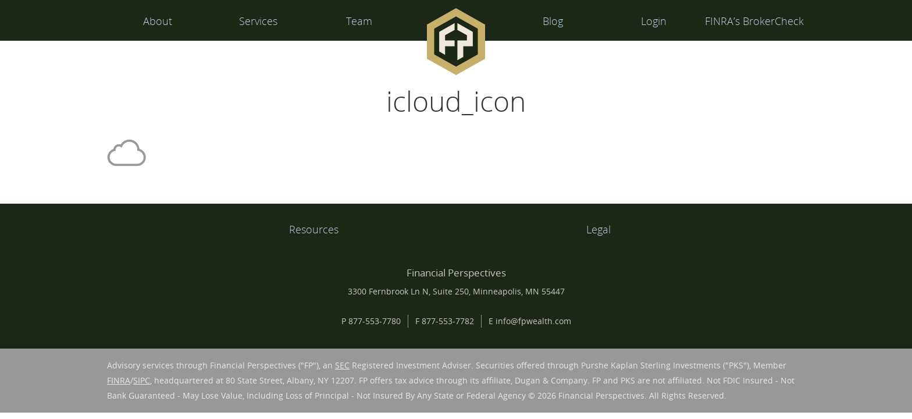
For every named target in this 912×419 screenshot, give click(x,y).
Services (258, 21)
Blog (553, 21)
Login (654, 21)
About (157, 21)
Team (359, 21)
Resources (314, 229)
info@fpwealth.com (533, 320)
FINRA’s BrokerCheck (754, 21)
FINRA (118, 380)
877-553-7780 (374, 320)
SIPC (141, 380)
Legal (598, 229)
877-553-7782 (448, 320)
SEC (342, 365)
